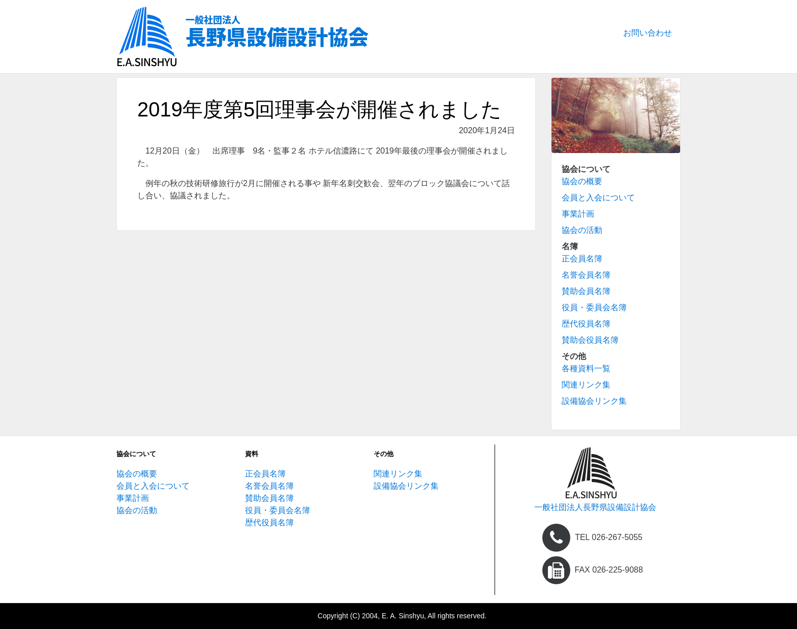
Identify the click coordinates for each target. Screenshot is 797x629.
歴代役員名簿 (586, 323)
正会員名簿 (582, 258)
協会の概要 (582, 181)
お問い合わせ (647, 32)
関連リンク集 (586, 384)
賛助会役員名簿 (590, 340)
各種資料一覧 (586, 368)
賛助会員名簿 (586, 291)
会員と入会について (598, 197)
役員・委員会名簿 (594, 307)
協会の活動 (582, 230)
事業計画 (578, 213)
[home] (591, 479)
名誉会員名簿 (586, 275)
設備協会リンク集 (594, 401)
